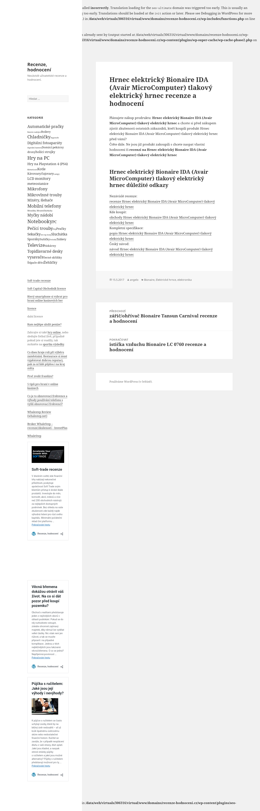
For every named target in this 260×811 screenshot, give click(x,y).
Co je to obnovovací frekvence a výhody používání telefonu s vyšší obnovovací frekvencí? (47, 400)
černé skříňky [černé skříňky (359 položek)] (53, 257)
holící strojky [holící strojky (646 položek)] (45, 152)
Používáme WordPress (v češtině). (130, 381)
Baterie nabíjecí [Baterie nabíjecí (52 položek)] (34, 132)
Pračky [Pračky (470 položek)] (61, 229)
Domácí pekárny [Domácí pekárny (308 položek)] (53, 147)
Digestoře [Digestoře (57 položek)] (55, 137)
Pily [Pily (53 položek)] (54, 229)
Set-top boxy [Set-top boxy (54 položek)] (46, 234)
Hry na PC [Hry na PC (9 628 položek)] (38, 158)
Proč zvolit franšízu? (40, 376)
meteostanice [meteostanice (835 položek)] (37, 183)
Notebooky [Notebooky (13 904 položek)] (39, 221)
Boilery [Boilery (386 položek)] (46, 132)
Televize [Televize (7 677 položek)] (36, 245)
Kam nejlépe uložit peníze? (44, 324)
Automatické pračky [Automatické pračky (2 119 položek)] (45, 126)
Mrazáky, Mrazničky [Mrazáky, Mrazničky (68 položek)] (37, 210)
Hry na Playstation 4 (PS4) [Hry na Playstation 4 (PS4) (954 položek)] (47, 163)
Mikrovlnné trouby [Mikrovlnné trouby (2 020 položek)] (44, 194)
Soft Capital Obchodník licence (46, 288)
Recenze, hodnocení (39, 67)
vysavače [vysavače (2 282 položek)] (35, 257)
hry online (54, 332)
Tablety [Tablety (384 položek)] (61, 239)
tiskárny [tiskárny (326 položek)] (50, 246)
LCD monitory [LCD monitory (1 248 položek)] (39, 178)
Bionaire (149, 280)
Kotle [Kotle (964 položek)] (41, 169)
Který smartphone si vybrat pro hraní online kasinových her (47, 298)
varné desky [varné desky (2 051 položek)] (52, 251)
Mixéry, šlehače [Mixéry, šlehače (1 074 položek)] (40, 200)
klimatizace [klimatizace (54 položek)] (32, 169)
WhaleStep (34, 436)
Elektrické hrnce (166, 280)
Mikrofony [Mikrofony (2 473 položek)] (37, 188)
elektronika (184, 280)
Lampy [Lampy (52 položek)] (57, 174)
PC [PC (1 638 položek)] (54, 221)
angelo (134, 280)
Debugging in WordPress (219, 13)
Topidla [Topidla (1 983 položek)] (34, 251)
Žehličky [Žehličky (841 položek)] (50, 262)
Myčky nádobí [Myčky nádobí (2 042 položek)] (40, 215)
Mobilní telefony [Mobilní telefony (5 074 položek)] (44, 206)
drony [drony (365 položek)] (31, 152)
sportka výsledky (53, 344)
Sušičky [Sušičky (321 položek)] (45, 239)
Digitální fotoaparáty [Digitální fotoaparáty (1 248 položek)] (44, 142)
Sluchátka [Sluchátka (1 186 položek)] (59, 234)
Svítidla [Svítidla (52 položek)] (53, 239)
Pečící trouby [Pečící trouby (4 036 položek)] (40, 228)
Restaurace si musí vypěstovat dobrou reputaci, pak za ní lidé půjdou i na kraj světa (47, 362)
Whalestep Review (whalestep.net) (39, 414)
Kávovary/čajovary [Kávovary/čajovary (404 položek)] (40, 174)
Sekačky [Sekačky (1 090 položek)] (34, 234)
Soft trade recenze (39, 280)
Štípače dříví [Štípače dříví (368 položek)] (35, 262)
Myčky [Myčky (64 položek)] (49, 210)
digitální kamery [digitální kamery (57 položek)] (34, 147)
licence (31, 308)
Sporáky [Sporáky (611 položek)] (33, 239)
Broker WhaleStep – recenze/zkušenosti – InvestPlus (47, 426)
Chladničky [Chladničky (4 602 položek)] (39, 137)
